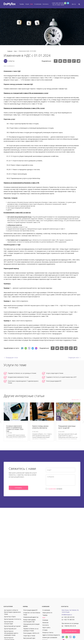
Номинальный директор (30, 617)
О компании (37, 4)
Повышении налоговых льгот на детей (66, 427)
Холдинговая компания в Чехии (18, 377)
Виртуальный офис (29, 638)
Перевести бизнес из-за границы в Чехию (22, 373)
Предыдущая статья (12, 357)
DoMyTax (11, 61)
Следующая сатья (73, 357)
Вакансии (45, 622)
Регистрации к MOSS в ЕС (31, 633)
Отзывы (44, 630)
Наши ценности (47, 612)
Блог (31, 4)
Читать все (75, 399)
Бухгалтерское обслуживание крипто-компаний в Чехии (11, 633)
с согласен (54, 489)
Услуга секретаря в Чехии (54, 373)
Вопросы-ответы (47, 632)
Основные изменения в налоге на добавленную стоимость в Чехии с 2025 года (14, 428)
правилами (52, 489)
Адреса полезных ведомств (51, 635)
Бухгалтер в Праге (10, 617)
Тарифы (21, 4)
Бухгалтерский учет (10, 628)
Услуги (27, 4)
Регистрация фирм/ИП (53, 381)
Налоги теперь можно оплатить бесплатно (40, 427)
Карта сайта (46, 627)
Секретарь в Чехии (29, 635)
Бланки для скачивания (49, 637)
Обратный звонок (70, 631)
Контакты (45, 4)
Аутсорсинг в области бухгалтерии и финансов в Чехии (12, 612)
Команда (45, 620)
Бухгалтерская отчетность (12, 619)
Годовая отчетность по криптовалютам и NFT (61, 377)
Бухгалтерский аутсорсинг (12, 626)
